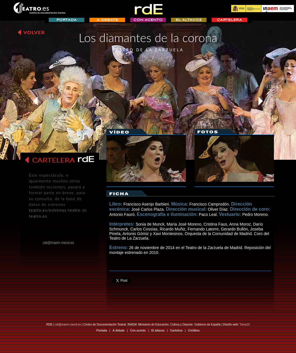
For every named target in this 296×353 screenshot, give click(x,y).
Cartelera (176, 330)
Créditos (194, 330)
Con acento (138, 330)
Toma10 (244, 324)
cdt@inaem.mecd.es (68, 324)
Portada (101, 330)
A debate (119, 330)
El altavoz (157, 330)
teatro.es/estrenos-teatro (55, 210)
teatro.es (38, 216)
